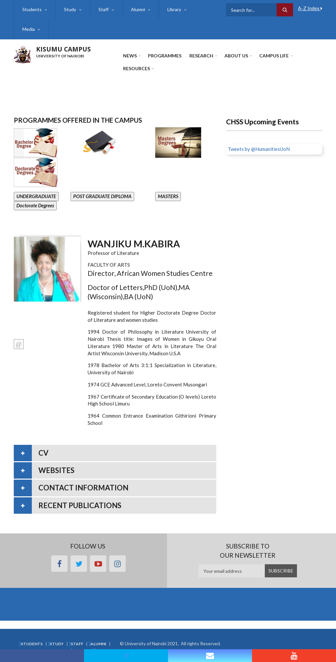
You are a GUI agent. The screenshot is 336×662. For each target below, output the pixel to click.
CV (43, 452)
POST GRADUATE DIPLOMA (102, 196)
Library (174, 9)
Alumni (138, 9)
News (130, 55)
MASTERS (168, 196)
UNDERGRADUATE (36, 196)
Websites (56, 470)
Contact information (83, 487)
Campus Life (274, 55)
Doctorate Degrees (35, 205)
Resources (136, 68)
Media (28, 29)
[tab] (115, 453)
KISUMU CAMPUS (63, 49)
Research (201, 55)
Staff (103, 9)
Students (32, 9)
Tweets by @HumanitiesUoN (259, 149)
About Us (236, 55)
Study (70, 9)
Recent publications (79, 505)
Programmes (164, 55)
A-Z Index (310, 8)
